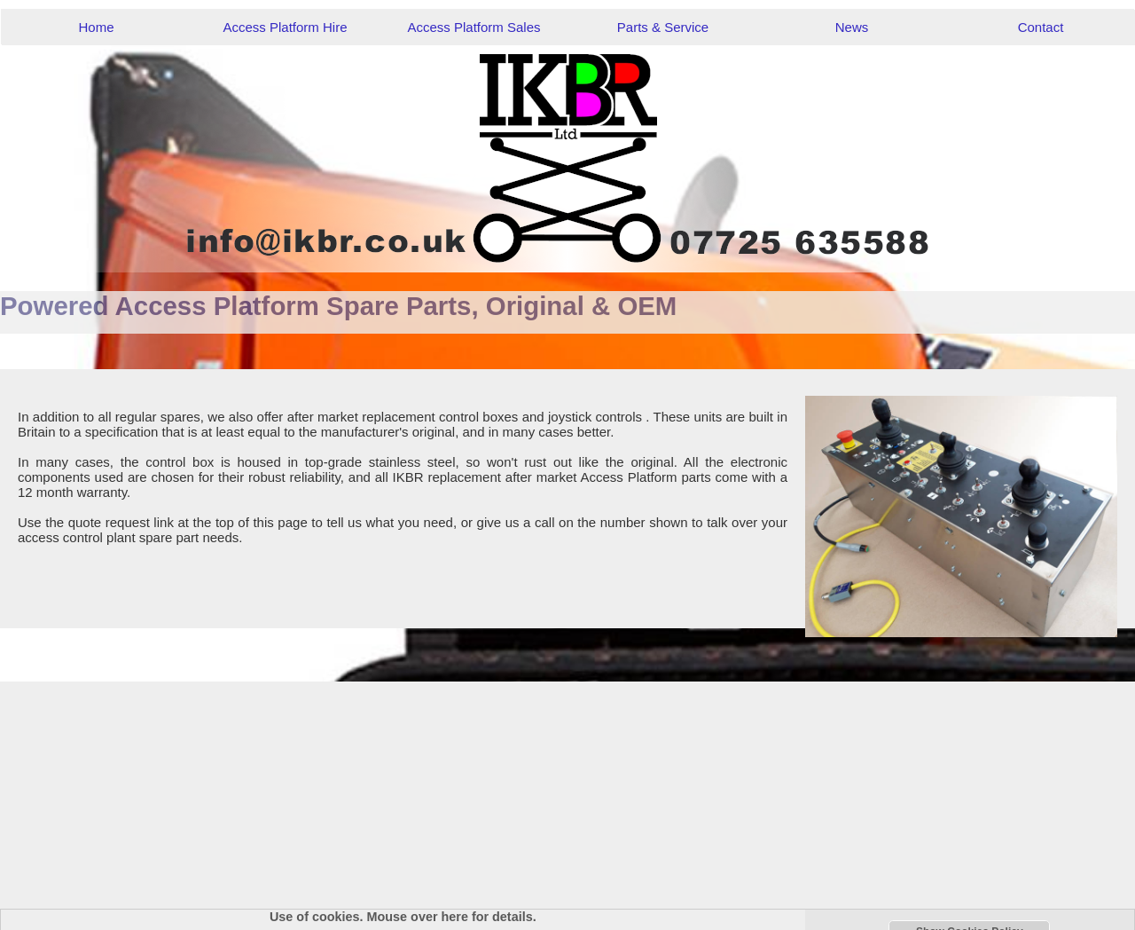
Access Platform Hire (285, 27)
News (852, 27)
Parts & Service (662, 27)
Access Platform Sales (473, 27)
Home (96, 27)
